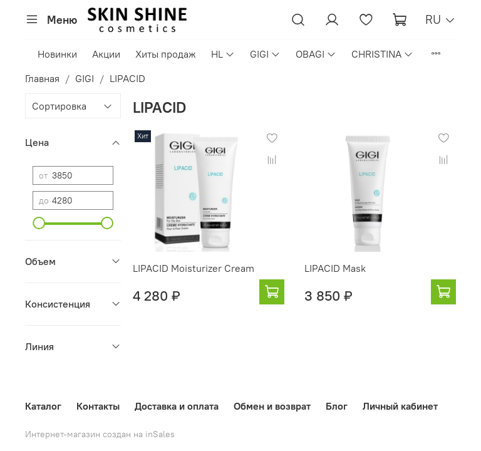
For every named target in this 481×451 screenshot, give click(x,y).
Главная (42, 78)
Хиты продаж (165, 54)
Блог (337, 406)
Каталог (43, 406)
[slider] (38, 223)
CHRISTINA (382, 54)
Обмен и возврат (272, 406)
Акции (106, 54)
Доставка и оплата (177, 406)
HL (223, 54)
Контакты (98, 406)
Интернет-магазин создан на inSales (100, 434)
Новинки (57, 54)
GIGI (265, 54)
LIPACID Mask (335, 268)
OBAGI (316, 54)
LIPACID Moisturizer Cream (193, 268)
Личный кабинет (400, 406)
